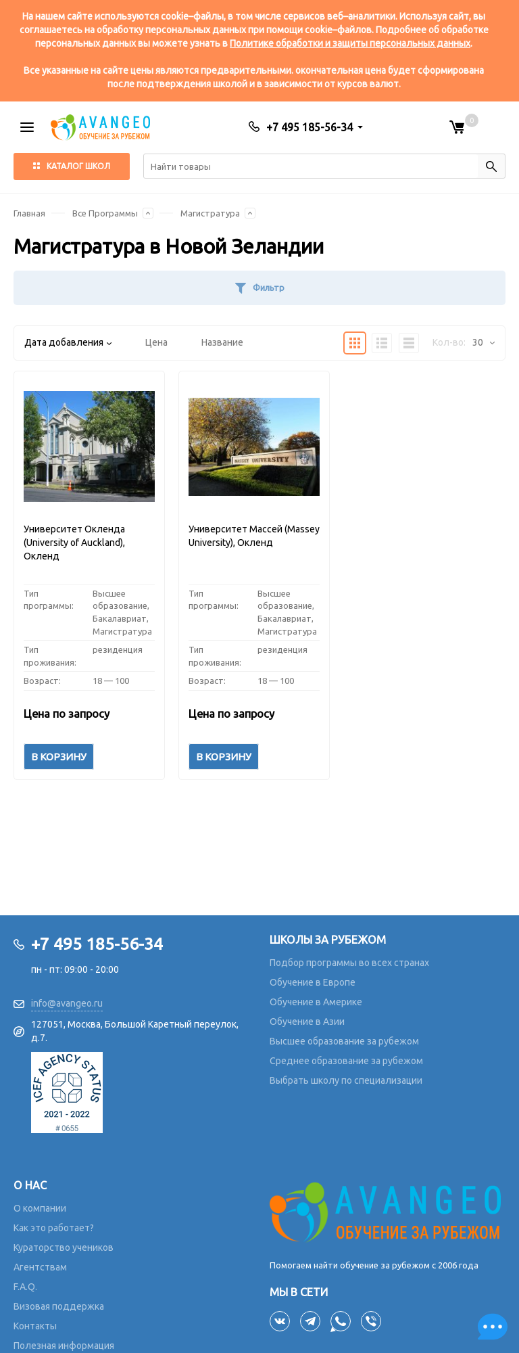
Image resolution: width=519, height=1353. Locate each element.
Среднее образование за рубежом (346, 1060)
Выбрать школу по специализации (346, 1080)
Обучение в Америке (316, 1002)
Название (222, 342)
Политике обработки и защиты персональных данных (350, 43)
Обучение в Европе (312, 982)
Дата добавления (68, 342)
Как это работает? (54, 1228)
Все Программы (105, 213)
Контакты (35, 1326)
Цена (156, 342)
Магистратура (210, 213)
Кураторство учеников (64, 1247)
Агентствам (40, 1267)
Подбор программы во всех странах (349, 962)
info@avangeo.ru (67, 1003)
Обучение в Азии (307, 1021)
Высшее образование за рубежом (344, 1041)
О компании (40, 1208)
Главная (29, 213)
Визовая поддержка (59, 1306)
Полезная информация (64, 1345)
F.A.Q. (25, 1286)
